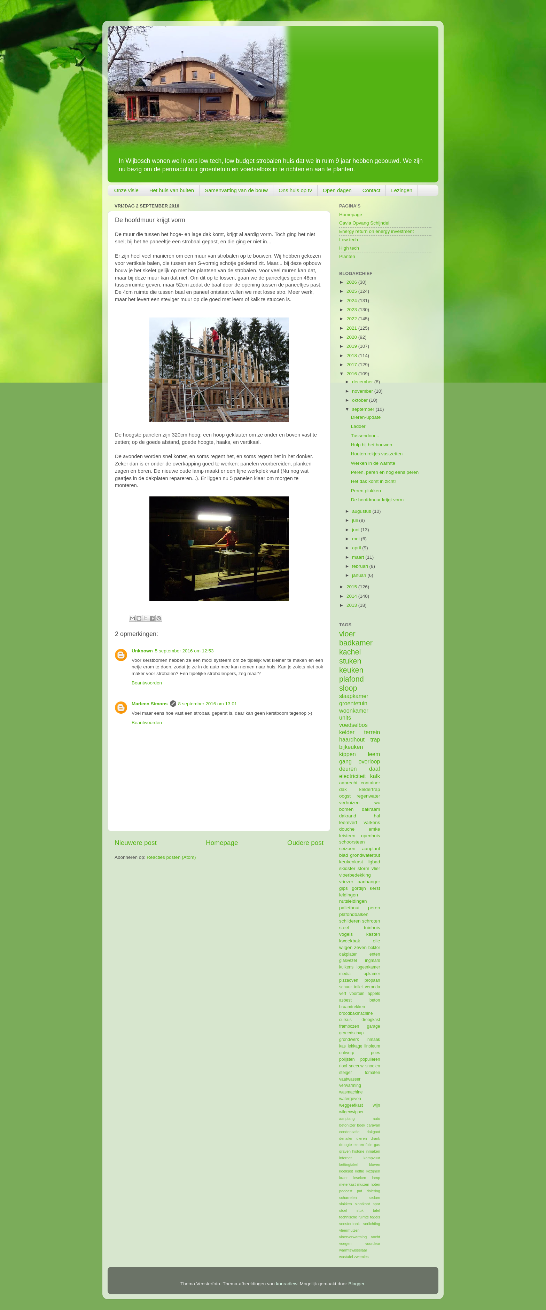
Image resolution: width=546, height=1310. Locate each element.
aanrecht (348, 782)
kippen (347, 754)
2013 (352, 605)
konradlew (286, 1283)
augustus (362, 511)
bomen (346, 809)
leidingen (348, 894)
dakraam (371, 809)
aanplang (346, 1118)
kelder (346, 732)
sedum (374, 1197)
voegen (345, 1243)
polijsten (347, 1059)
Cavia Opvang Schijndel (364, 223)
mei (356, 538)
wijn (376, 1105)
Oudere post (305, 842)
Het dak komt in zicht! (373, 481)
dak (343, 789)
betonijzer (347, 1125)
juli (355, 520)
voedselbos (353, 725)
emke (374, 829)
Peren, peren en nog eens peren (385, 472)
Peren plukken (366, 490)
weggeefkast (351, 1105)
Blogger (356, 1283)
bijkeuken (351, 747)
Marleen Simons (150, 703)
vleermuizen (349, 1230)
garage (373, 1026)
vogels (346, 934)
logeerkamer (368, 967)
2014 (352, 596)
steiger (345, 1072)
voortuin (356, 993)
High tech (349, 248)
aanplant (371, 848)
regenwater (368, 796)
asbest (345, 1000)
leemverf (348, 822)
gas (377, 1145)
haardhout (352, 739)
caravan (373, 1125)
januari (359, 575)
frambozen (349, 1026)
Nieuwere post (136, 842)
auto (376, 1118)
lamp (376, 1178)
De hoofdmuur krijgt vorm (377, 499)
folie (369, 1145)
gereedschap (351, 1032)
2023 (352, 309)
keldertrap (369, 789)
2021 (352, 328)
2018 (352, 355)
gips (343, 888)
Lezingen (401, 190)
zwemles (361, 1257)
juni (356, 529)
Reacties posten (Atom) (171, 857)
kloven (374, 1164)
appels (374, 993)
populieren (370, 1059)
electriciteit (352, 776)
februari (360, 566)
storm (363, 868)
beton (374, 1000)
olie (376, 940)
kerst (375, 888)
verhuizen (349, 802)
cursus (345, 1019)
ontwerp (346, 1052)
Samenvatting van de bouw (236, 190)
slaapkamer (353, 696)
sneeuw (356, 1066)
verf (342, 993)
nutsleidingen (353, 901)
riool (343, 1066)
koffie (359, 1171)
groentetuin (353, 703)
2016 (352, 373)
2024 (352, 300)
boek (361, 1125)
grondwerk (349, 1039)
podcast (345, 1191)
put (359, 1191)
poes (375, 1052)
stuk (360, 1210)
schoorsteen (352, 842)
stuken (350, 661)
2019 (352, 346)
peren (374, 907)
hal (377, 815)
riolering (373, 1191)
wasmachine (350, 1092)
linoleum (372, 1046)
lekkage (355, 1046)
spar (376, 1204)
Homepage (222, 842)
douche (346, 829)
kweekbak (349, 940)
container (370, 782)
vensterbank (349, 1224)
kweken (359, 1178)
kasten (373, 934)
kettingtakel (348, 1164)
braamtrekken (352, 1006)
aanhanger (369, 881)
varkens (372, 822)
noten (375, 1184)
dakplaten (348, 954)
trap (375, 739)
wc (377, 802)
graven (345, 1151)
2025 (352, 291)
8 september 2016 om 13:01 (207, 703)
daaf (374, 769)
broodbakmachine (356, 1013)
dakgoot (373, 1132)
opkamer (372, 973)
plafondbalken (353, 914)
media (345, 973)
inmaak (373, 1039)
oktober (360, 400)
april (357, 547)
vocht (375, 1237)
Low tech (348, 239)
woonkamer (353, 710)
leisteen (347, 835)
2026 (352, 282)
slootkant (362, 1204)
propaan (372, 980)
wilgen (345, 947)
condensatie (349, 1132)
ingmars (372, 960)
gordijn (359, 888)
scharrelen (348, 1197)
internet (345, 1158)
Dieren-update (366, 417)
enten (374, 954)
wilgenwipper (351, 1111)
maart (358, 557)
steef (344, 927)
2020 (352, 337)
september (364, 409)
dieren (361, 1138)
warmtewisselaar (353, 1250)
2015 (352, 586)
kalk (375, 776)
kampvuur (372, 1158)
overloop (369, 761)
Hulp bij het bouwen (371, 444)
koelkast (346, 1171)
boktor (374, 947)
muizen (363, 1184)
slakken (345, 1204)
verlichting (371, 1224)
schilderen (350, 921)
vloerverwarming (353, 1237)
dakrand (347, 815)
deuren (348, 769)
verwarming (350, 1085)
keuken (351, 670)
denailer (345, 1138)
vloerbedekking (355, 875)
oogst (345, 796)
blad (343, 855)
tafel (376, 1210)
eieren (358, 1145)
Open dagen (337, 190)
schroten (371, 921)
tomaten (372, 1072)
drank (375, 1138)
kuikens (346, 967)
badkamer (356, 642)
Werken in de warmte (373, 463)
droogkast (370, 1019)
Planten (347, 256)
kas (342, 1046)
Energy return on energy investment (376, 231)
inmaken (373, 1151)
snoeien (372, 1066)
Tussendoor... (365, 435)
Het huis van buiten (171, 190)
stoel (343, 1210)
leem (374, 754)
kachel (350, 652)
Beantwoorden (147, 682)
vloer (347, 633)
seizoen (347, 848)
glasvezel (348, 960)
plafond (351, 679)
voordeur (372, 1243)
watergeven (350, 1098)
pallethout (349, 907)
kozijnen (373, 1171)
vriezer (346, 881)
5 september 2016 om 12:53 (184, 650)
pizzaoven (348, 980)
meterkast (347, 1184)
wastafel (346, 1257)
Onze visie (126, 190)
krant (343, 1178)
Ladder (358, 426)
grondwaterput (365, 855)
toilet (358, 987)
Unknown (142, 650)
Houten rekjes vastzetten (377, 453)
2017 (352, 364)
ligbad (373, 861)
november (363, 391)
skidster (347, 868)
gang (345, 761)
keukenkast (351, 861)
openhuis (370, 835)
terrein (372, 732)
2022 (352, 318)
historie (358, 1151)
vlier (376, 868)
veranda (372, 987)
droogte (345, 1145)
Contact (371, 190)
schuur (345, 987)
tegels (375, 1217)
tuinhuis (372, 927)
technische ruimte (354, 1217)
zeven (360, 947)
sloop (348, 688)
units (345, 717)
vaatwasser (349, 1079)
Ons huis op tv (295, 190)
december (363, 381)
